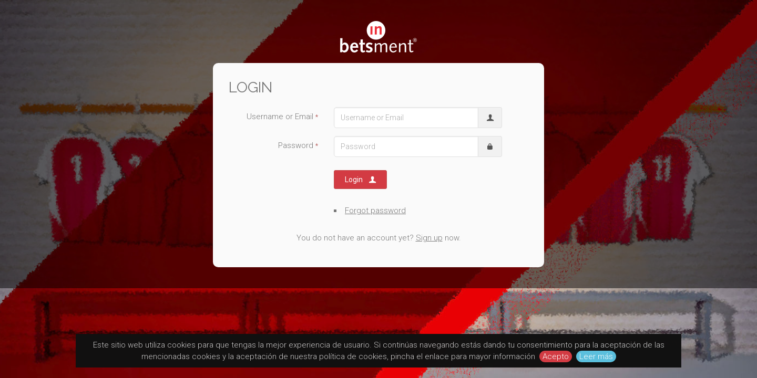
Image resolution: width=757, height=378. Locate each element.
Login (361, 179)
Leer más (596, 356)
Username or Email (282, 116)
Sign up (429, 238)
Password (298, 145)
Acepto (556, 356)
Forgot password (375, 210)
